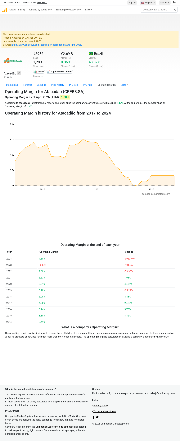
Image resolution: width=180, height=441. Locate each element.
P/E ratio (73, 84)
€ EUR (163, 2)
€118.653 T (42, 2)
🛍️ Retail (39, 71)
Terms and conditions (104, 411)
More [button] (123, 84)
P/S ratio (88, 84)
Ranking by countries (39, 9)
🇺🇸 (147, 2)
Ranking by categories (68, 9)
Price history (57, 84)
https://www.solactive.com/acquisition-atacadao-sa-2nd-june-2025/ (46, 44)
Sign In (132, 2)
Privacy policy (100, 405)
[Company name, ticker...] (159, 10)
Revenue (27, 84)
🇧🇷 (96, 54)
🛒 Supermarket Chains (59, 71)
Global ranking (17, 9)
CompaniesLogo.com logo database (54, 426)
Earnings (41, 84)
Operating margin (107, 84)
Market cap (12, 84)
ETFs (87, 9)
